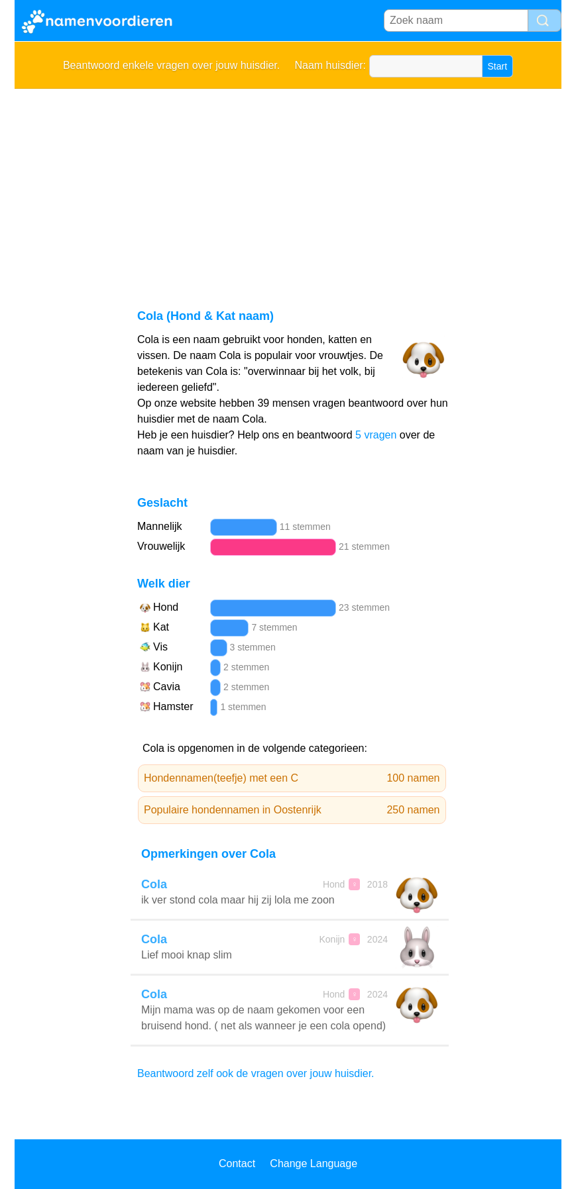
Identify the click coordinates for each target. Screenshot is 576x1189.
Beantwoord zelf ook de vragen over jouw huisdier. (255, 1073)
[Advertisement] (288, 188)
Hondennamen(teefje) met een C (292, 778)
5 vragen (375, 434)
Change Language (313, 1163)
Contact (237, 1163)
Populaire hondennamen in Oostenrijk (292, 810)
